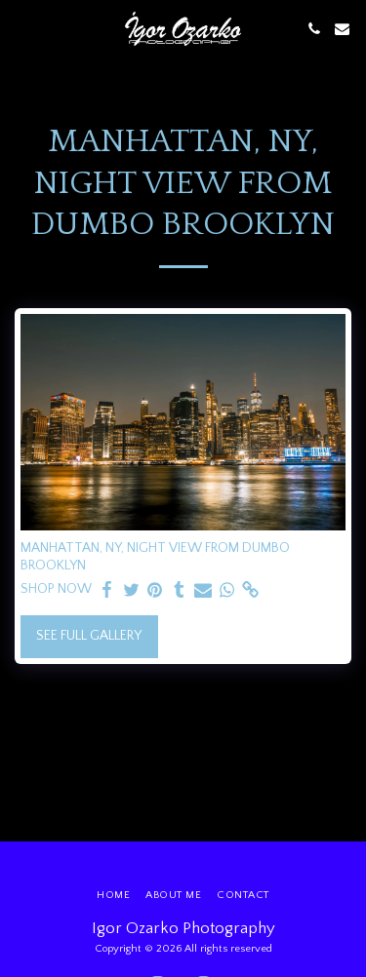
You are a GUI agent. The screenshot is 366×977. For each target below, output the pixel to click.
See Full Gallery (89, 636)
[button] (21, 28)
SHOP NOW (56, 589)
